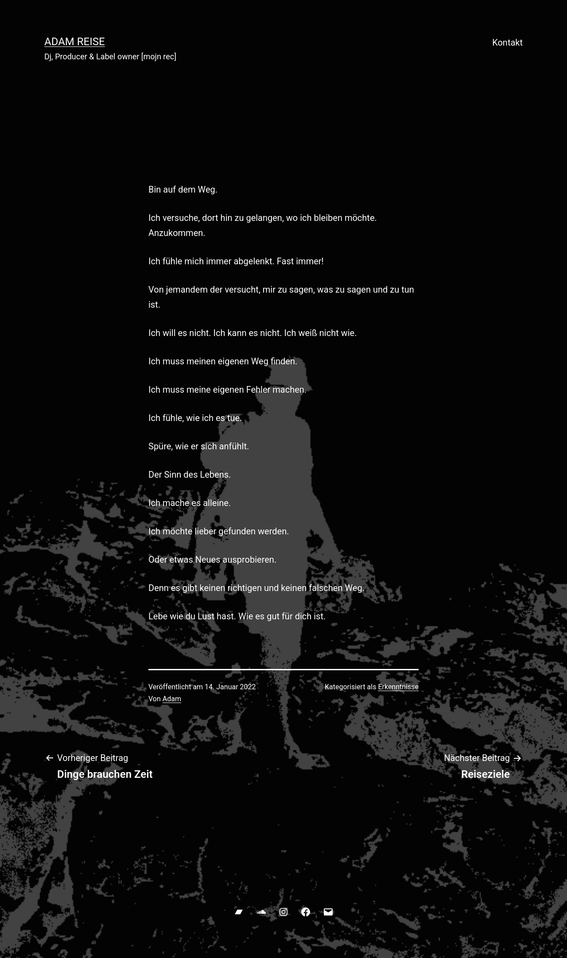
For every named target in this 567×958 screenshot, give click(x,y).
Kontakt (507, 42)
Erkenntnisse (398, 687)
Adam (172, 699)
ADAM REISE (74, 41)
